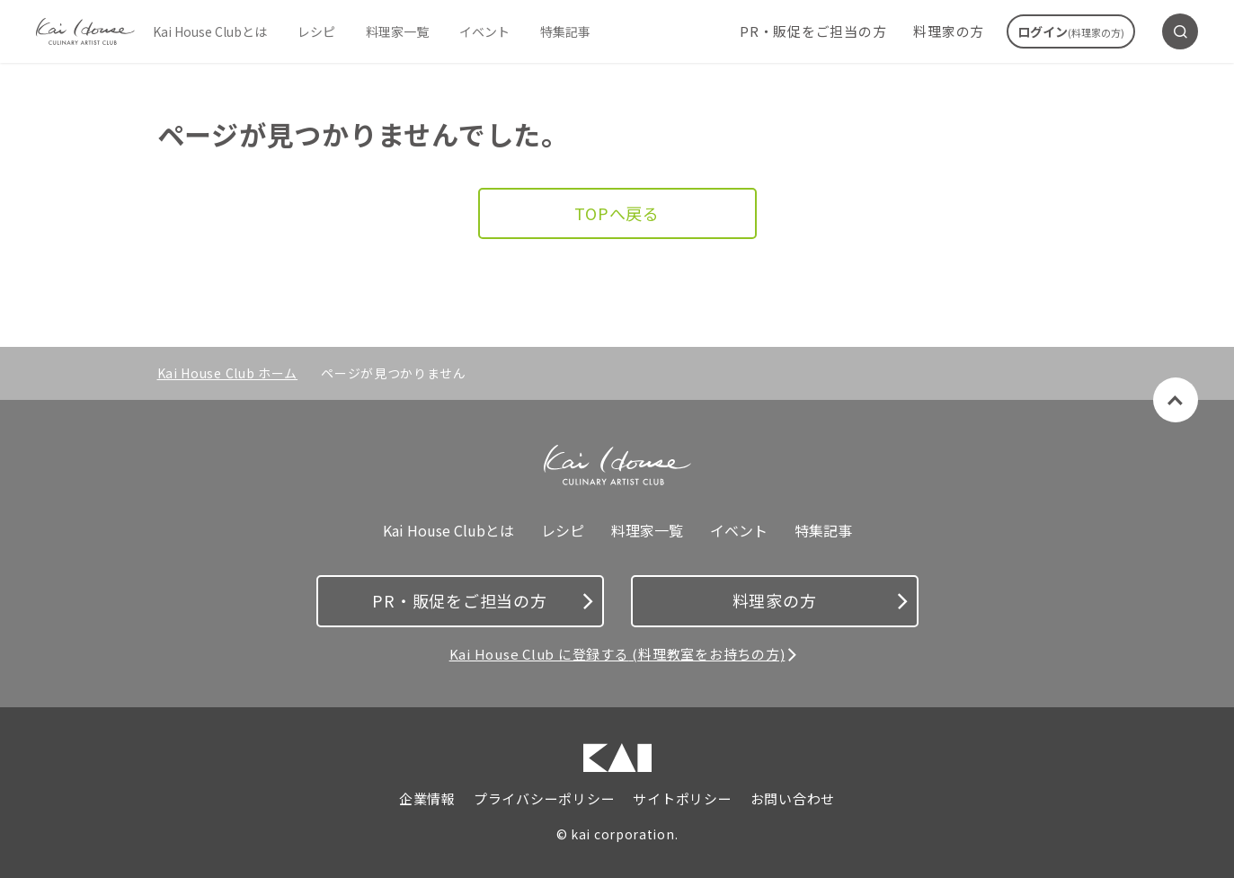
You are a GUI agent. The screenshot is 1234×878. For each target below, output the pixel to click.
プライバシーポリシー (545, 799)
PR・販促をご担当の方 (813, 31)
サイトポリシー (682, 799)
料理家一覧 (397, 31)
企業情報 (427, 799)
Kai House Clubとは (210, 31)
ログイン (1070, 31)
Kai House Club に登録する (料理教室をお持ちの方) (617, 653)
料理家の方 (948, 31)
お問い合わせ (793, 799)
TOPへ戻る (617, 213)
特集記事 (565, 31)
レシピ (316, 31)
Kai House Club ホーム (227, 373)
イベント (484, 31)
